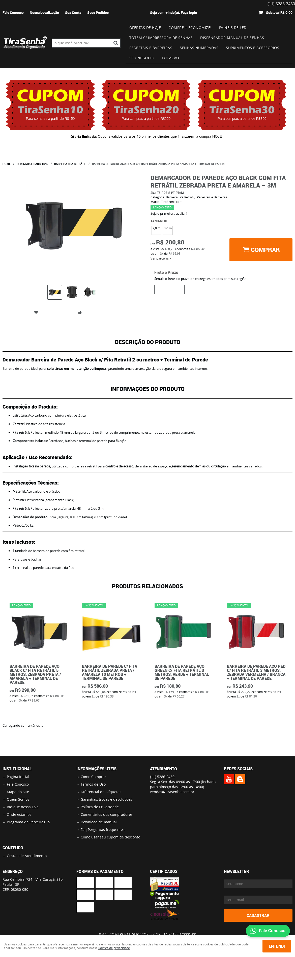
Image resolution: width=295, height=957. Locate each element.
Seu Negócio (142, 57)
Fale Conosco (13, 12)
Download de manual (99, 822)
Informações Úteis (96, 768)
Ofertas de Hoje (145, 27)
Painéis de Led (233, 27)
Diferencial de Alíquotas (101, 791)
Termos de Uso (93, 784)
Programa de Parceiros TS (28, 822)
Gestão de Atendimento (27, 855)
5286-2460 (162, 776)
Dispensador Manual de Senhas (232, 37)
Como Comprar (93, 776)
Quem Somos (18, 799)
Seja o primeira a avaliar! (169, 213)
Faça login (189, 12)
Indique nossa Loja (23, 806)
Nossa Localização (44, 12)
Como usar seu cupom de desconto (110, 837)
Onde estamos (19, 814)
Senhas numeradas (199, 47)
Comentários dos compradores (107, 814)
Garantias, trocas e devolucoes (106, 799)
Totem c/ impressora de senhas (161, 37)
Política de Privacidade (100, 806)
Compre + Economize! (190, 27)
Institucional (17, 768)
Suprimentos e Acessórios (252, 47)
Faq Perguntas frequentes (103, 829)
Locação (170, 57)
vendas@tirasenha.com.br (172, 791)
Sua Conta (73, 12)
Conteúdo (13, 848)
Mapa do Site (18, 791)
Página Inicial (18, 776)
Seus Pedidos (98, 12)
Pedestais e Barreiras (150, 47)
